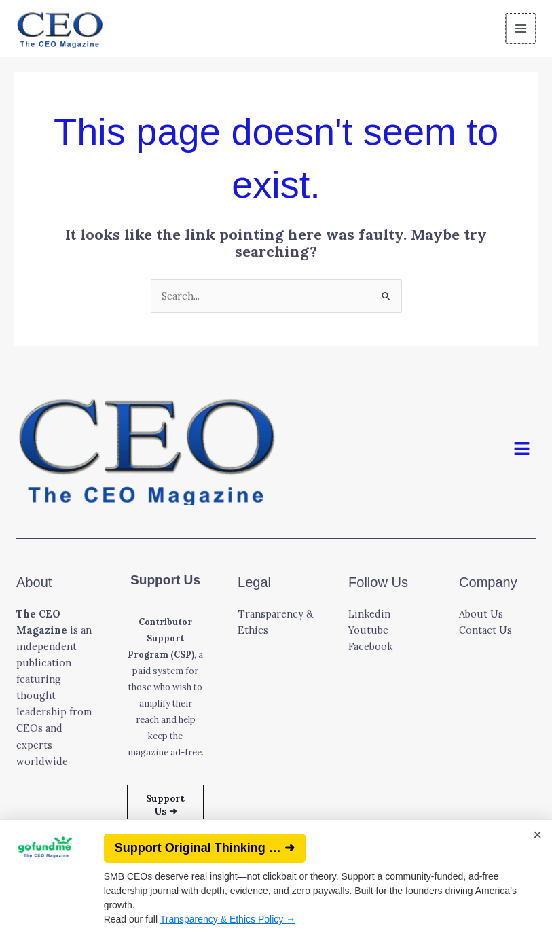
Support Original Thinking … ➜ (205, 848)
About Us (481, 613)
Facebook (370, 646)
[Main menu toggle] (521, 28)
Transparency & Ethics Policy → (227, 919)
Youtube (368, 630)
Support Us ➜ (165, 804)
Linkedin (369, 613)
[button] (522, 449)
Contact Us (485, 630)
